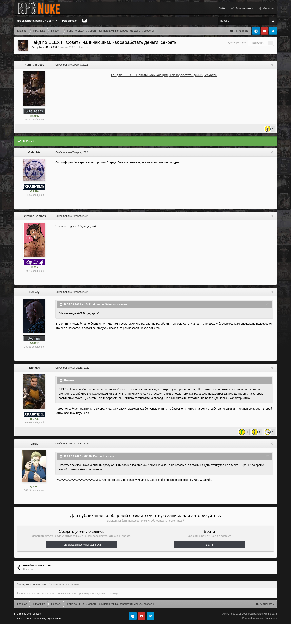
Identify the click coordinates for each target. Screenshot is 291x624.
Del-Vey (34, 292)
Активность (244, 8)
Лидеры (268, 8)
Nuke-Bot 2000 (48, 47)
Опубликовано (71, 64)
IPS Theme (20, 613)
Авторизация (238, 42)
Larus (34, 443)
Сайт (221, 8)
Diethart (34, 367)
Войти (209, 544)
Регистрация (69, 20)
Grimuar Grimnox (34, 216)
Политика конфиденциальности (43, 618)
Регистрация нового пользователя (81, 544)
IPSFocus (35, 613)
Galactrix (34, 152)
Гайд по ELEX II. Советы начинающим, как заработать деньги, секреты (164, 75)
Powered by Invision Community (259, 618)
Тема (18, 618)
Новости (83, 47)
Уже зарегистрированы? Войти (37, 20)
